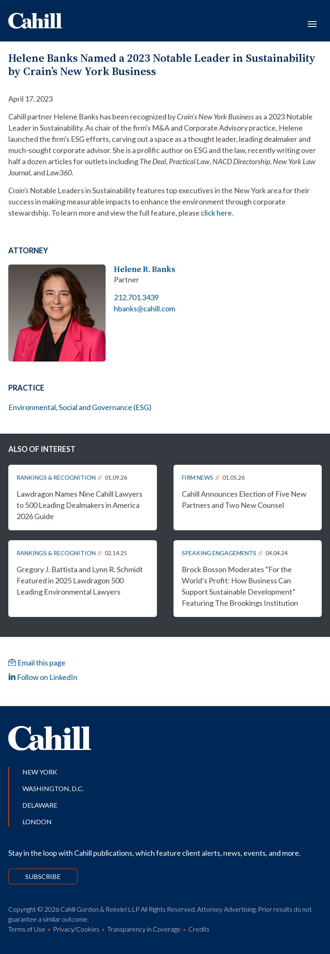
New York (39, 772)
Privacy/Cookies (76, 929)
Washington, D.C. (53, 788)
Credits (199, 929)
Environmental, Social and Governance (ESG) (80, 407)
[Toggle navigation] (312, 23)
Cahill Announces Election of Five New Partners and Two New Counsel (244, 499)
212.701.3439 (136, 297)
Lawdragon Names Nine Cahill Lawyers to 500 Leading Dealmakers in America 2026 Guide (79, 505)
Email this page (36, 662)
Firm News (197, 477)
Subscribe (42, 876)
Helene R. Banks (144, 269)
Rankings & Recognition (56, 477)
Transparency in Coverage (144, 929)
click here (216, 212)
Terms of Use (26, 929)
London (37, 821)
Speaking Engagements (219, 552)
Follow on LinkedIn (42, 677)
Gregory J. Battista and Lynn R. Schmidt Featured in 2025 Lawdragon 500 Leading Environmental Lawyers (80, 580)
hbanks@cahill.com (144, 308)
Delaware (39, 805)
